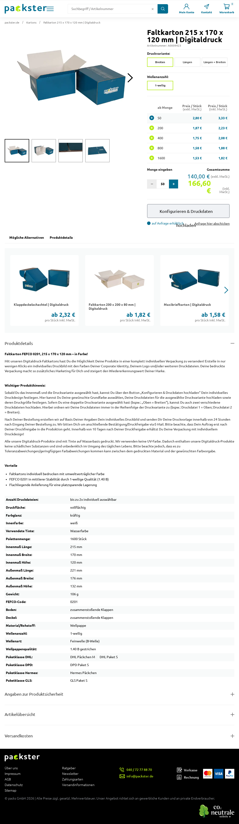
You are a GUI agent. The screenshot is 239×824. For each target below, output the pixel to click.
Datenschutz (14, 785)
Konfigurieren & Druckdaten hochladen (186, 213)
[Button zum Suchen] (163, 9)
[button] (50, 8)
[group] (17, 150)
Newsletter (70, 774)
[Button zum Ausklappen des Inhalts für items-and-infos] (119, 714)
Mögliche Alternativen (26, 237)
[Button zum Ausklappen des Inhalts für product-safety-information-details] (119, 694)
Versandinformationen (78, 785)
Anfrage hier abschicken (212, 223)
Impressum (13, 774)
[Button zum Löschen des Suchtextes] (152, 9)
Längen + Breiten (215, 62)
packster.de (12, 22)
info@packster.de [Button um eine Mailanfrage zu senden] (140, 776)
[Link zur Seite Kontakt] (206, 9)
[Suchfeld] (109, 9)
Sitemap (10, 790)
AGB (8, 779)
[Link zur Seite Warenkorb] (226, 9)
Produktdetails (61, 237)
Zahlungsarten (72, 779)
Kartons (31, 22)
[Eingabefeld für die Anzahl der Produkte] (163, 184)
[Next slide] (130, 77)
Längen (187, 62)
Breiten (160, 62)
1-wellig (160, 85)
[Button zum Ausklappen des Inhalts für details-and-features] (119, 343)
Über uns (11, 768)
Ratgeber (69, 768)
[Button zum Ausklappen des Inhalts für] (119, 736)
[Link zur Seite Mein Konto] (186, 9)
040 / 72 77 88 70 (139, 770)
